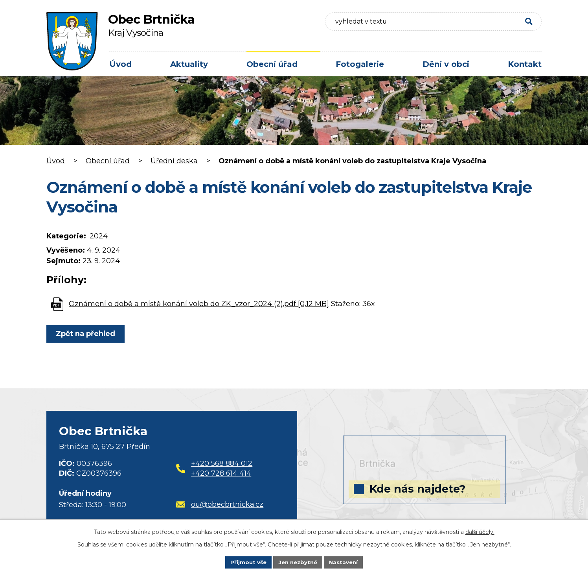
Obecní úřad (272, 64)
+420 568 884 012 (221, 463)
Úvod (120, 64)
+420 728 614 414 (221, 473)
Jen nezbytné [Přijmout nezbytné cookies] (297, 561)
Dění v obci (446, 64)
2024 (99, 236)
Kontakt (525, 64)
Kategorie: (66, 236)
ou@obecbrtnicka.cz (219, 504)
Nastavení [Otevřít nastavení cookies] (346, 561)
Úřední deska (174, 161)
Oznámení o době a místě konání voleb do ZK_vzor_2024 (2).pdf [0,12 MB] (199, 303)
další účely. (479, 531)
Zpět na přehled (86, 333)
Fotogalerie (360, 64)
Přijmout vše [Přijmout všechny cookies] (246, 561)
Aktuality (189, 64)
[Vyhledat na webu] (484, 24)
